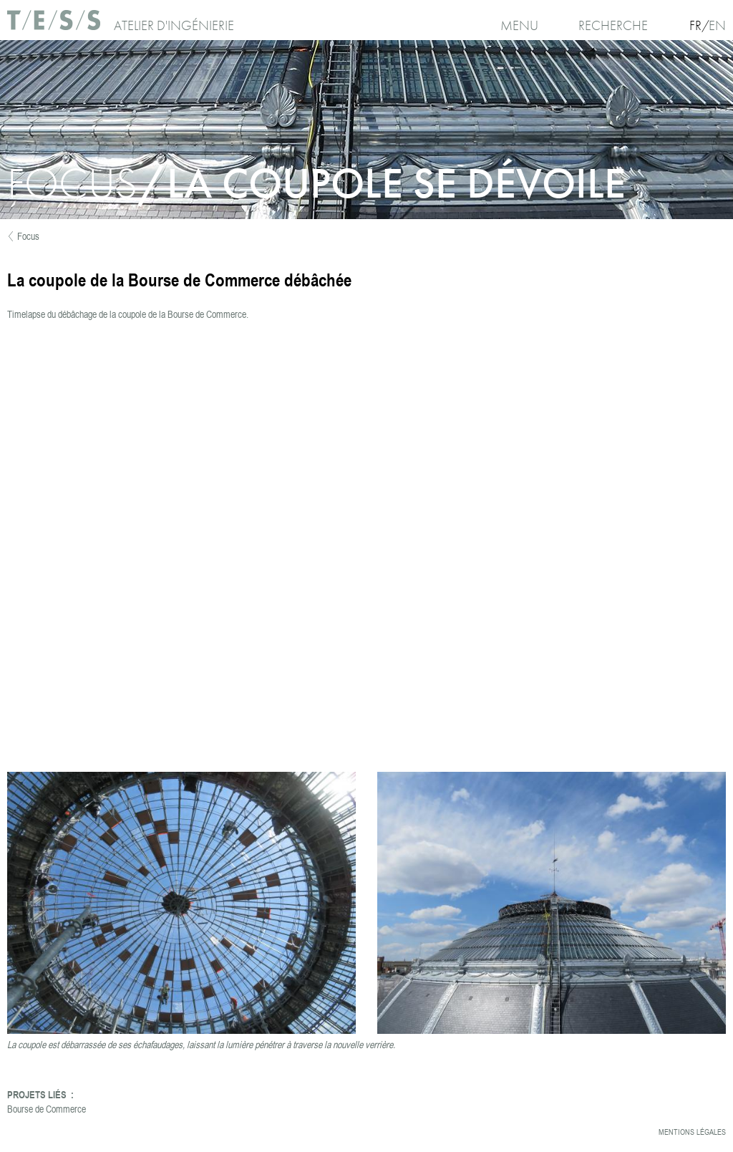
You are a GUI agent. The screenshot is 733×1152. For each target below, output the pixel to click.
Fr (695, 25)
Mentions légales (692, 1132)
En (717, 25)
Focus (28, 236)
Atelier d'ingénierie (174, 25)
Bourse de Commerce (46, 1109)
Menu (519, 25)
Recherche (613, 25)
